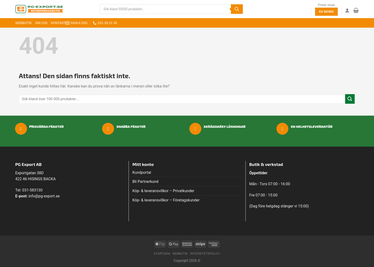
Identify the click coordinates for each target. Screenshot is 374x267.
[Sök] (237, 9)
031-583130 (32, 190)
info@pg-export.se (44, 196)
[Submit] (350, 98)
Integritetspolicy (205, 253)
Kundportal (141, 172)
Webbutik (23, 23)
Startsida (162, 253)
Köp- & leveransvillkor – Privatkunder (163, 191)
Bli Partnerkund (145, 181)
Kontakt (58, 23)
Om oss (41, 23)
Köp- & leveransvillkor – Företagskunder (166, 200)
